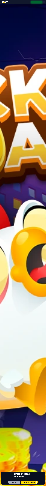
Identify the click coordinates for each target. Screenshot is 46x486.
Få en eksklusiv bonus (37, 1)
